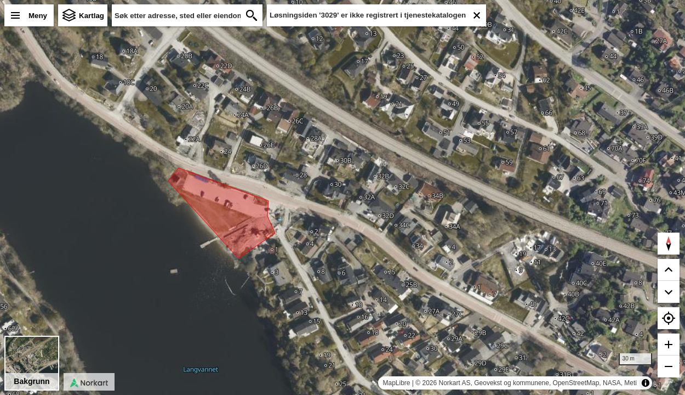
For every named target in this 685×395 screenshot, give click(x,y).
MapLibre (396, 383)
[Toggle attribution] (645, 383)
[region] (342, 197)
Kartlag (91, 16)
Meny (37, 16)
